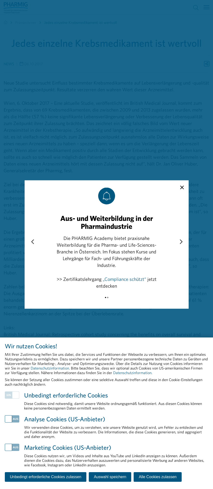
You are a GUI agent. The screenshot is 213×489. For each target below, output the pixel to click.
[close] (182, 188)
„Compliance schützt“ (124, 279)
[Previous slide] (32, 242)
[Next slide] (181, 242)
